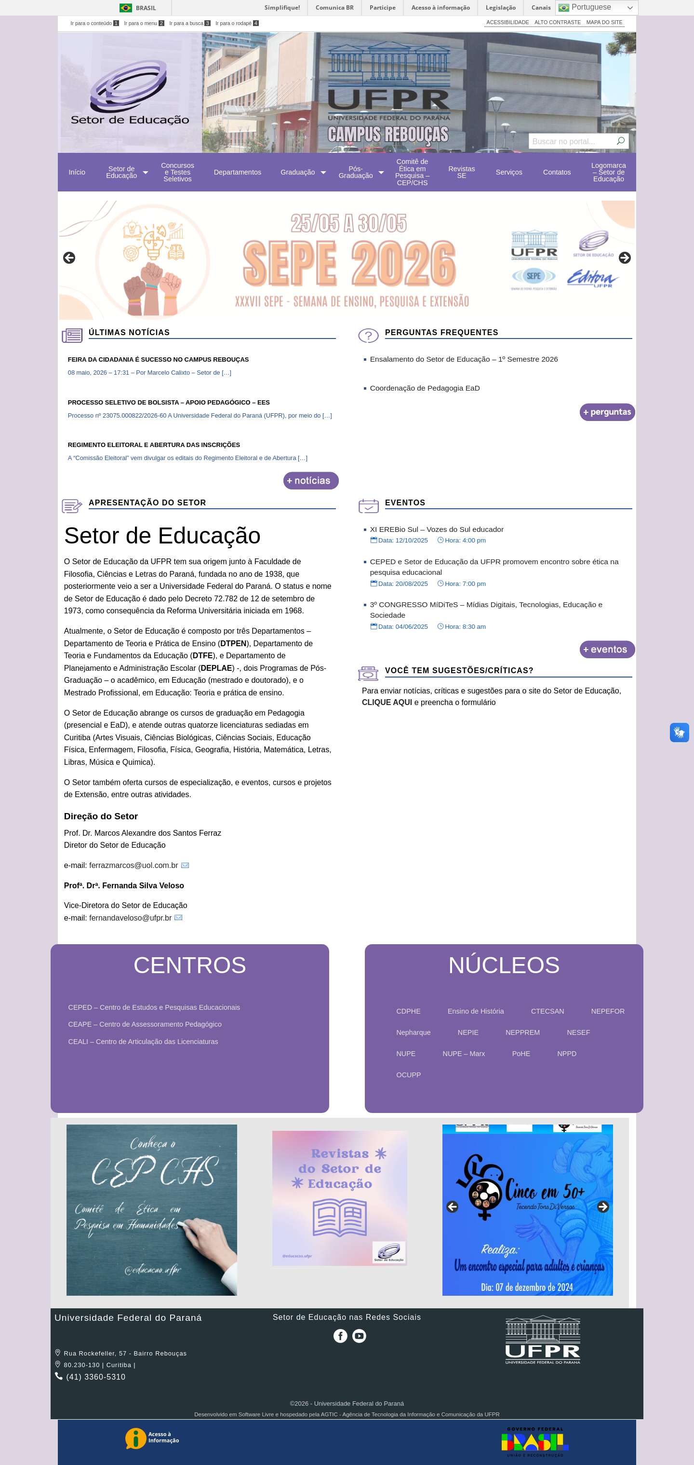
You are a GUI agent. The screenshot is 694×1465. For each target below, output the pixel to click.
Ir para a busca (189, 23)
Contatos (557, 172)
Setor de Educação (121, 172)
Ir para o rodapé (237, 23)
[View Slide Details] (347, 261)
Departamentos (237, 172)
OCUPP (408, 1075)
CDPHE (408, 1011)
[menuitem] (77, 172)
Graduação (297, 172)
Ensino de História (476, 1011)
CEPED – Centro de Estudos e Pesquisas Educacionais (157, 1007)
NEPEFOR (608, 1011)
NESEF (578, 1032)
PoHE (521, 1054)
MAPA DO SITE (605, 22)
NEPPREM (523, 1032)
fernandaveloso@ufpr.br (130, 918)
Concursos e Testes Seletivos (177, 172)
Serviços (509, 172)
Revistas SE (461, 172)
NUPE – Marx (464, 1054)
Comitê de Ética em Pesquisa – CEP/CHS (412, 172)
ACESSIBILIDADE (508, 22)
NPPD (566, 1054)
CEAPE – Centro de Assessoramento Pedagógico (148, 1024)
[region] (347, 261)
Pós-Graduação (356, 172)
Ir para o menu (144, 23)
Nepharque (413, 1032)
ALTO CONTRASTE (557, 22)
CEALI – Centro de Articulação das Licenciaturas (146, 1041)
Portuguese (584, 8)
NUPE (405, 1054)
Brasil (146, 8)
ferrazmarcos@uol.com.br (133, 865)
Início (77, 172)
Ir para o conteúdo (95, 23)
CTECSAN (547, 1011)
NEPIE (468, 1032)
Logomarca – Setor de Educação (608, 172)
